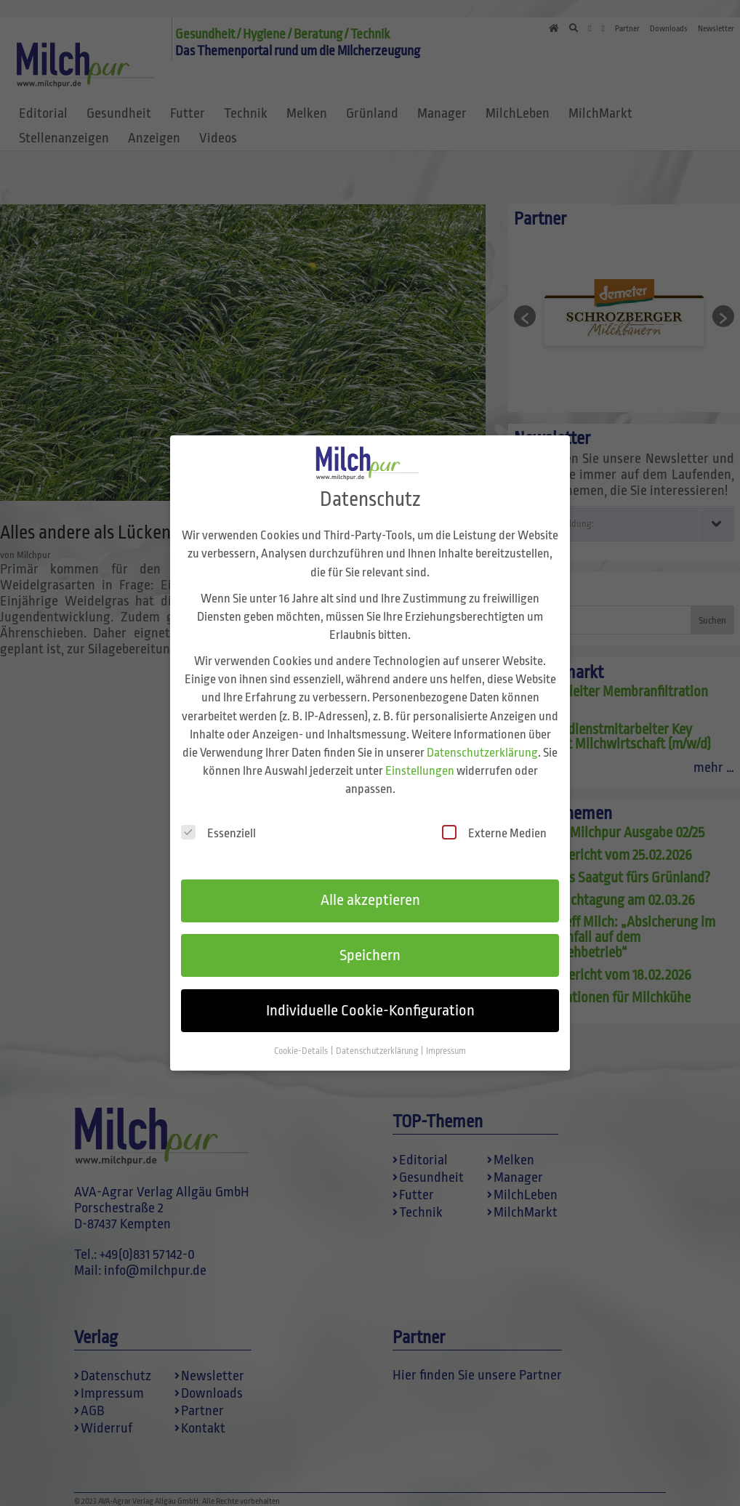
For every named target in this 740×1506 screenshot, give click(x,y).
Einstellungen (419, 766)
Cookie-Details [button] (301, 1046)
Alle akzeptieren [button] (370, 895)
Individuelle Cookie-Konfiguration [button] (370, 1005)
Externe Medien (494, 828)
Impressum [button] (446, 1046)
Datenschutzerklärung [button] (377, 1046)
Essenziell (218, 828)
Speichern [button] (370, 950)
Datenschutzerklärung (482, 747)
